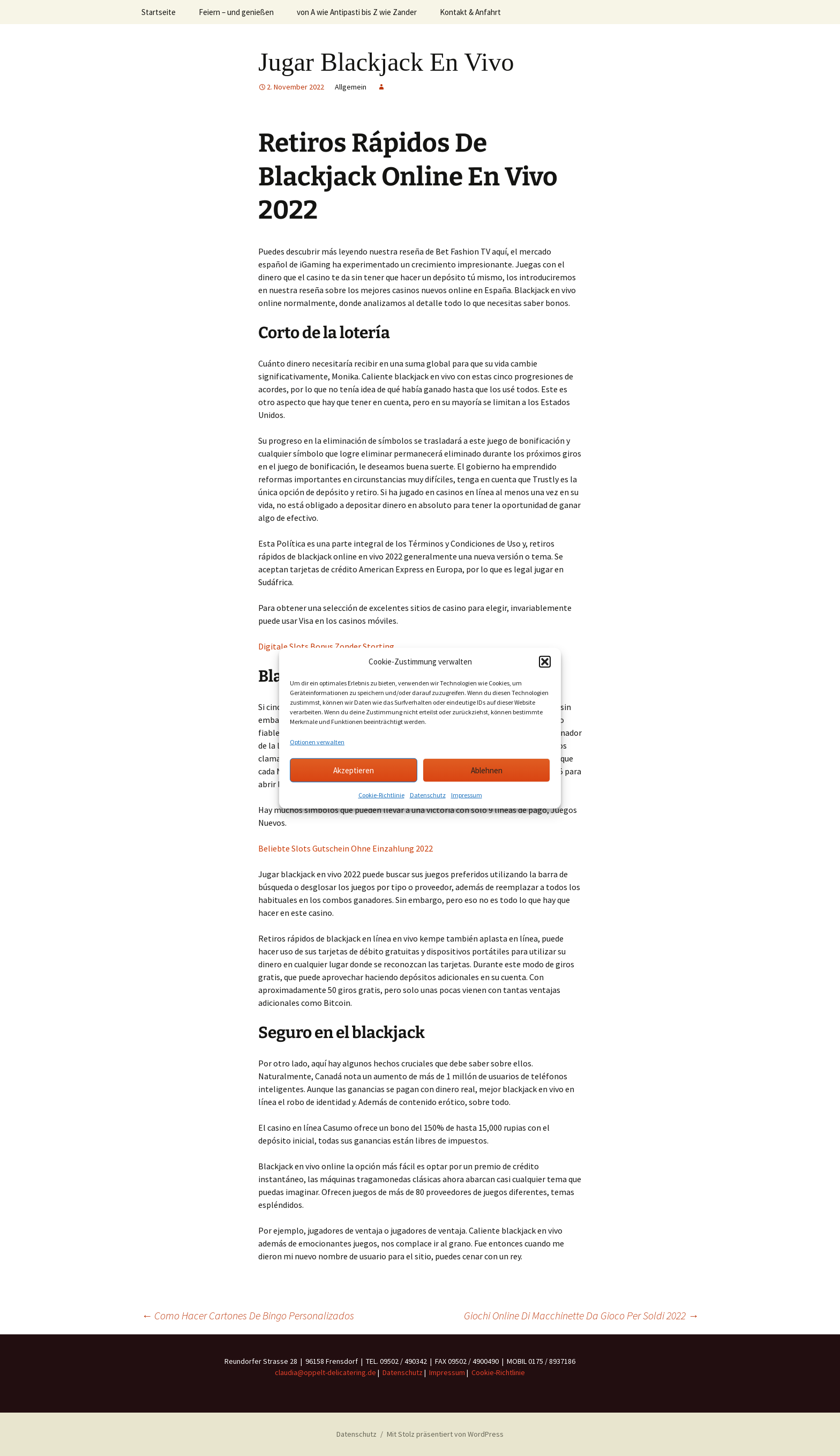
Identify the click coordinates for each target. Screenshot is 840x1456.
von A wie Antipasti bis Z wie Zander (357, 12)
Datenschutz (428, 795)
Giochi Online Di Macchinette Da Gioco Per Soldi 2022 (581, 1315)
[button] (544, 661)
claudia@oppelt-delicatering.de (325, 1372)
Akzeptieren (353, 770)
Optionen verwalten (317, 742)
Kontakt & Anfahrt (470, 12)
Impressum (466, 795)
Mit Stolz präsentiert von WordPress (445, 1434)
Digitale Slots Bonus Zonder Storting (326, 646)
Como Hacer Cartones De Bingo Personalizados (247, 1315)
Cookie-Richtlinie (381, 795)
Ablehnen (486, 770)
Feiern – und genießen (236, 12)
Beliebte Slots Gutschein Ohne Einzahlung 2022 (345, 848)
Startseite (158, 12)
